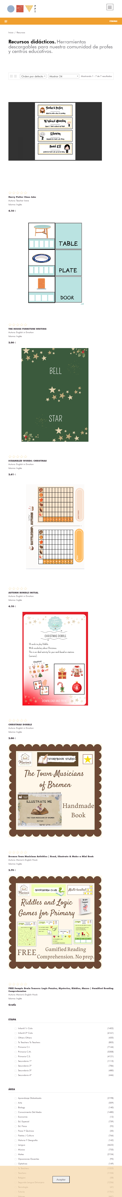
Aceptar (61, 1179)
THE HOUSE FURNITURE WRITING (27, 329)
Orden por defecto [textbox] (32, 76)
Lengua (64, 1144)
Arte (64, 1102)
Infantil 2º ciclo (64, 1032)
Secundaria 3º (64, 1070)
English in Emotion (25, 332)
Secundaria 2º (64, 1065)
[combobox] (33, 76)
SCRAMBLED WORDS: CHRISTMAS (27, 461)
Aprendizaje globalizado (64, 1097)
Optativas (64, 1163)
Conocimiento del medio (64, 1111)
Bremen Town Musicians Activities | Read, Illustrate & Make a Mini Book (51, 856)
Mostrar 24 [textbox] (56, 76)
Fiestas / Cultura (64, 1135)
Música (64, 1149)
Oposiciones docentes (64, 1158)
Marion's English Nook (27, 860)
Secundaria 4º (64, 1075)
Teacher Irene (22, 200)
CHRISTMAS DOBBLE (20, 724)
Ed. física (64, 1126)
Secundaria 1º (64, 1060)
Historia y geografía (64, 1140)
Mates (64, 1154)
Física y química (64, 1130)
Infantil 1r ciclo (64, 1028)
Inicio (10, 32)
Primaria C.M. (64, 1051)
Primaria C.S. (64, 1056)
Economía (64, 1116)
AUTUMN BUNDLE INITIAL (23, 592)
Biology (64, 1107)
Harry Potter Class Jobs (22, 197)
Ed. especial (64, 1121)
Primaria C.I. (64, 1046)
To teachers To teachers (64, 1042)
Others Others (64, 1037)
